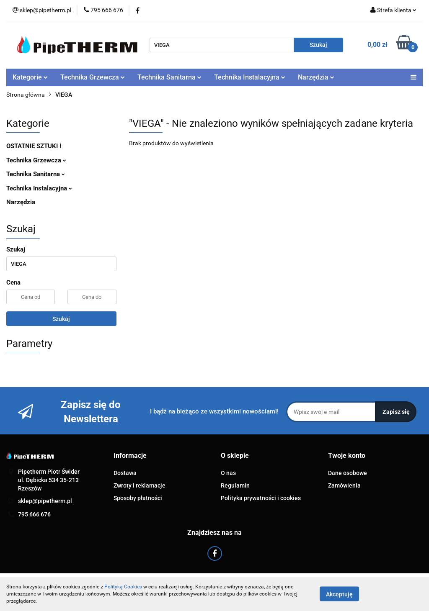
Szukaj (61, 319)
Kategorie (30, 77)
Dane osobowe (347, 473)
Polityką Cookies (123, 587)
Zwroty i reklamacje (139, 485)
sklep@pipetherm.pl (45, 501)
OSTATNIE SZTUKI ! (33, 146)
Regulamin (235, 485)
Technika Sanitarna (169, 77)
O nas (228, 473)
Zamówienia (344, 485)
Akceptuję (339, 594)
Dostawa (125, 473)
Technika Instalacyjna (249, 77)
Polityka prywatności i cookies (261, 498)
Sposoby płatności (138, 498)
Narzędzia (316, 77)
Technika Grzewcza (92, 77)
